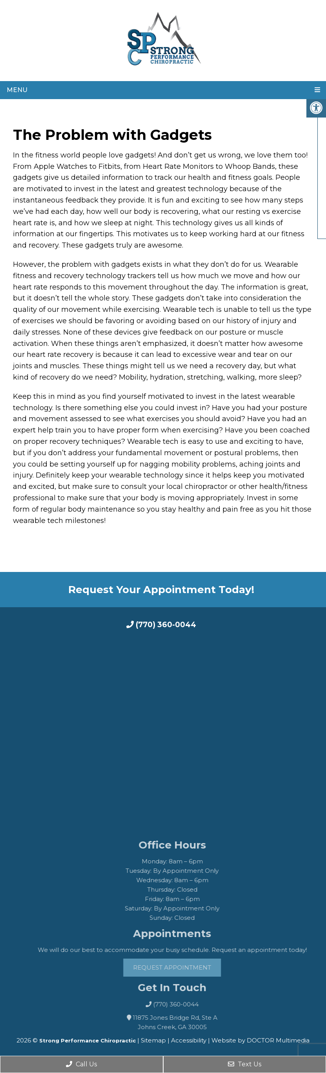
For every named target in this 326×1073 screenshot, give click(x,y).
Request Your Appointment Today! (161, 589)
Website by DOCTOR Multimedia (260, 1040)
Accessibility (188, 1040)
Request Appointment (186, 967)
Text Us (244, 1064)
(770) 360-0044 (161, 624)
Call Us (81, 1064)
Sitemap (153, 1040)
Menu (17, 90)
